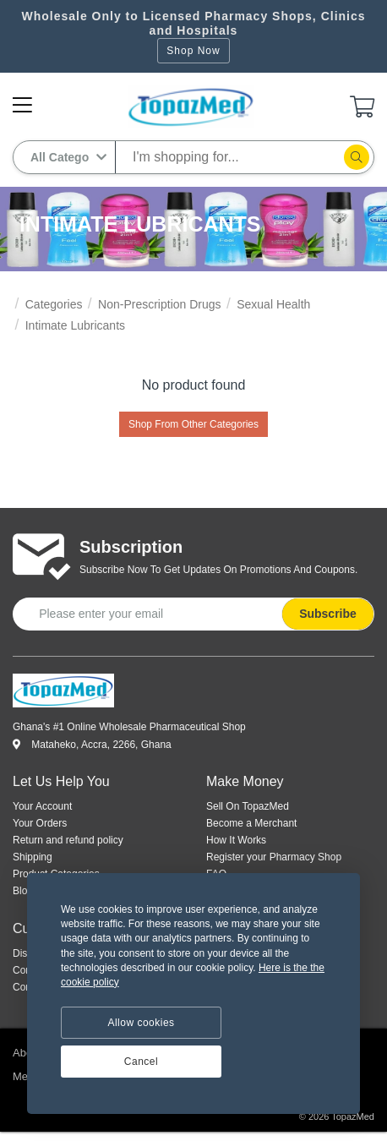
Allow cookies (140, 1023)
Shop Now (193, 51)
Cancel (141, 1061)
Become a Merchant (251, 823)
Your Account (42, 806)
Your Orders (40, 823)
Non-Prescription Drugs (159, 304)
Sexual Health (273, 304)
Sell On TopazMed (247, 806)
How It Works (236, 840)
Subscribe (328, 613)
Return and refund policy (68, 840)
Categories (54, 304)
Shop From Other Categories (193, 424)
